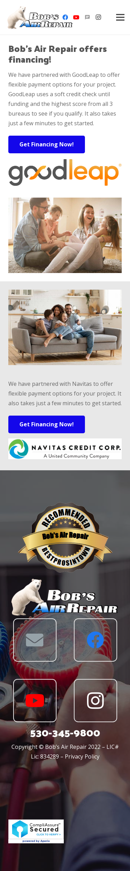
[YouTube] (76, 17)
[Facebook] (65, 17)
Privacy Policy (82, 756)
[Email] (35, 640)
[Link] (40, 17)
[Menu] (120, 17)
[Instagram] (98, 17)
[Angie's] (87, 17)
